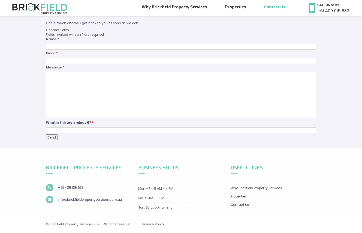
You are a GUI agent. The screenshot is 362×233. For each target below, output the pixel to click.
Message (55, 67)
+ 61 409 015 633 (70, 187)
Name (52, 39)
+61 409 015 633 (333, 11)
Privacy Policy (153, 224)
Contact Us (274, 6)
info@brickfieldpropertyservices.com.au (89, 199)
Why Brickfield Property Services (174, 6)
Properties (235, 6)
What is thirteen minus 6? (69, 122)
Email (52, 53)
